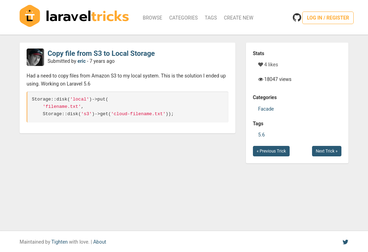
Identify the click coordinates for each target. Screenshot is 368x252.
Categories (183, 18)
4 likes (268, 64)
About (99, 242)
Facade (266, 109)
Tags (211, 18)
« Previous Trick (271, 151)
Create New (238, 18)
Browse (152, 18)
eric (81, 61)
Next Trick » (327, 151)
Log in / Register (328, 18)
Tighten (59, 242)
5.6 (261, 135)
